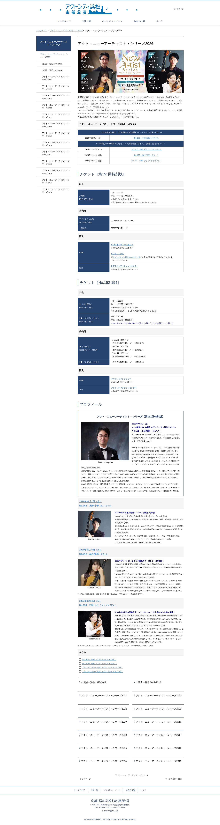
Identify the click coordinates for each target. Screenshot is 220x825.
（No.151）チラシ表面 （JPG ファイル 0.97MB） (102, 668)
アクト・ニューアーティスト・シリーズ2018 (104, 735)
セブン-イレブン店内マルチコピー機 (126, 257)
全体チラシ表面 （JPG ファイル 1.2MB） (99, 660)
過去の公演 (130, 790)
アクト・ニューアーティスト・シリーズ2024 (104, 695)
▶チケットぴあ (117, 254)
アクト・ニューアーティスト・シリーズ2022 (104, 708)
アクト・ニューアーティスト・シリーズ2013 (158, 761)
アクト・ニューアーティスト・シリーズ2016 (104, 748)
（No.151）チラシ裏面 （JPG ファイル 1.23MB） (102, 672)
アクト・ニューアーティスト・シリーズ (66, 31)
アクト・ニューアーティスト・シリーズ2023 (158, 695)
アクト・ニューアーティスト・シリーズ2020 (104, 721)
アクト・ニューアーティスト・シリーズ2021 (158, 708)
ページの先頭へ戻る (173, 779)
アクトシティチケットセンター (124, 388)
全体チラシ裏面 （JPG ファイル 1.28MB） (99, 664)
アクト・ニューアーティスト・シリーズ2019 (158, 721)
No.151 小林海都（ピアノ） (147, 431)
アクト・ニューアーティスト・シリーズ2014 (104, 761)
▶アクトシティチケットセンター (124, 266)
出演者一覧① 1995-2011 (93, 682)
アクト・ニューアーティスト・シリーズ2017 (158, 735)
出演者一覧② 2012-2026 (148, 682)
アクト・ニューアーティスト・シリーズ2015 (158, 748)
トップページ (41, 31)
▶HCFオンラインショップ (122, 245)
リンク (143, 790)
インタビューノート (112, 790)
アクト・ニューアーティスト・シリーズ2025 (55, 78)
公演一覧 (94, 790)
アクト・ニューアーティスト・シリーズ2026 (54, 55)
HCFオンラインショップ (121, 379)
